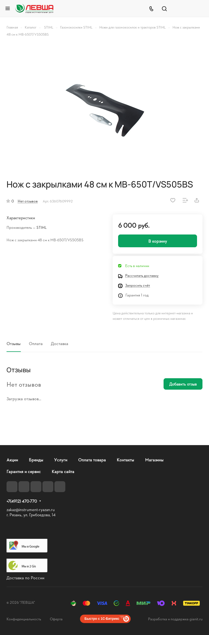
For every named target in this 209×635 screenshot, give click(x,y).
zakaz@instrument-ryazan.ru (31, 509)
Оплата (36, 343)
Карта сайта (63, 471)
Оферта (56, 618)
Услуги (60, 459)
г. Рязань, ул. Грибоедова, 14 (31, 515)
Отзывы (14, 343)
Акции (12, 459)
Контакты (125, 459)
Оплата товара (92, 459)
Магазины (154, 459)
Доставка (59, 343)
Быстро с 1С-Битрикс (102, 619)
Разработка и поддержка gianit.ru (175, 618)
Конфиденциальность (24, 618)
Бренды (36, 459)
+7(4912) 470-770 (22, 501)
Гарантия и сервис (24, 471)
